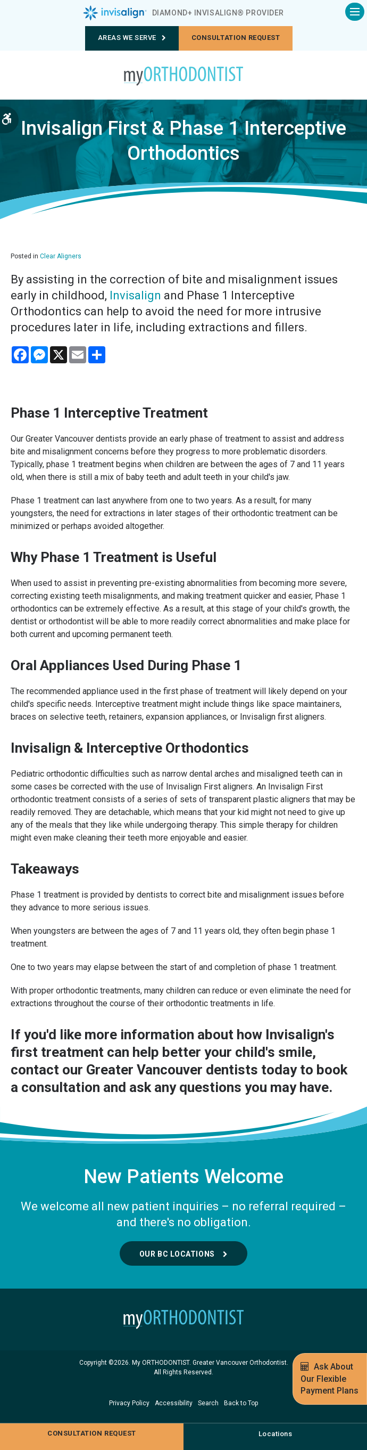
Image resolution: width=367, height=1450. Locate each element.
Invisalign (135, 295)
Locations (275, 1434)
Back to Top (241, 1403)
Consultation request (235, 38)
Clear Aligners (60, 256)
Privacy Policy (129, 1403)
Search (208, 1403)
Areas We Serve (132, 38)
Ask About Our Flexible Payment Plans (329, 1378)
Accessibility (174, 1403)
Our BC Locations (177, 1254)
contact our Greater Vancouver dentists (134, 1070)
